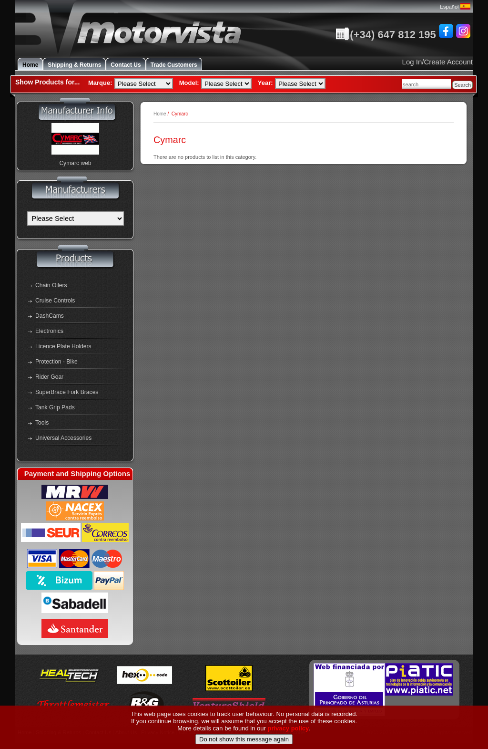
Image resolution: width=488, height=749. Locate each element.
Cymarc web (75, 163)
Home (30, 65)
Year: (265, 82)
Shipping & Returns (74, 65)
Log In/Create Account (437, 62)
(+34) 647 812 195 (386, 35)
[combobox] (426, 84)
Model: (189, 82)
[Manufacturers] (75, 218)
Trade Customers (174, 65)
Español (455, 7)
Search (462, 85)
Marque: (100, 82)
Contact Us (126, 65)
